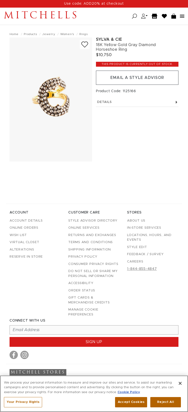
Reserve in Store (26, 256)
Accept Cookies (131, 402)
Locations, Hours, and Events (149, 238)
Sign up (94, 342)
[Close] (180, 383)
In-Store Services (144, 227)
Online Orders (24, 227)
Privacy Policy (82, 256)
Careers (135, 261)
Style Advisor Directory (92, 220)
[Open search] (134, 16)
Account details (26, 220)
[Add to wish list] (85, 44)
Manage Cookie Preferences (83, 312)
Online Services (83, 227)
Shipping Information (89, 249)
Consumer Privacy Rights (93, 264)
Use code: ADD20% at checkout (94, 3)
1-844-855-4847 (142, 269)
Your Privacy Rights (23, 402)
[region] (94, 393)
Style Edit (137, 247)
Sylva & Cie (109, 39)
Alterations (22, 249)
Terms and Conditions (90, 242)
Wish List (18, 235)
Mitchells (41, 16)
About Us (136, 220)
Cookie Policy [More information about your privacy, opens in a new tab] (129, 392)
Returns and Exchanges (92, 235)
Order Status (81, 290)
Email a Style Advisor (137, 78)
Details (137, 102)
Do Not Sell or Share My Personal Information (93, 274)
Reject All (165, 402)
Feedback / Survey (145, 254)
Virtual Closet (24, 242)
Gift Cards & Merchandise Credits (89, 300)
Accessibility (81, 283)
